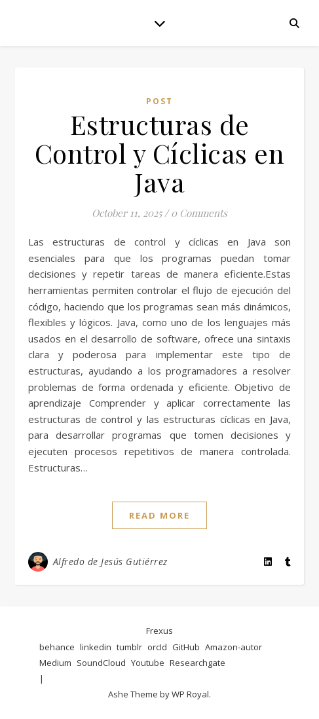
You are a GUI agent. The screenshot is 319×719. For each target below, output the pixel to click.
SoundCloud (101, 663)
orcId (157, 647)
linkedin (95, 647)
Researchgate (197, 663)
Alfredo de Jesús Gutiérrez (110, 561)
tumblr (129, 647)
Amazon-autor (233, 647)
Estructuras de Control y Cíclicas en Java (160, 153)
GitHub (186, 647)
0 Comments (199, 212)
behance (57, 647)
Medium (55, 663)
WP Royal (190, 694)
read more (159, 515)
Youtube (147, 663)
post (159, 101)
